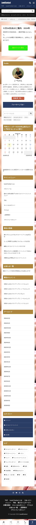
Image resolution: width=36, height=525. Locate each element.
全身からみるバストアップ (11, 284)
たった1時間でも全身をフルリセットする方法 (17, 241)
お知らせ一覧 (13, 507)
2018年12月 (7, 386)
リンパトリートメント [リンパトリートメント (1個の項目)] (20, 457)
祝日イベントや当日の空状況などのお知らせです (16, 271)
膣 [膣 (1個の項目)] (25, 475)
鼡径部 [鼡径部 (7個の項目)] (7, 479)
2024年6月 (7, 342)
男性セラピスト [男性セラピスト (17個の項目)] (19, 470)
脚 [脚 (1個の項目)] (19, 475)
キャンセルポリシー (9, 205)
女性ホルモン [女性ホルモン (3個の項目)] (16, 466)
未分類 (7, 435)
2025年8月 (7, 333)
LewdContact (6, 3)
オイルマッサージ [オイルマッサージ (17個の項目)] (11, 449)
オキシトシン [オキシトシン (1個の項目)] (23, 449)
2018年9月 (7, 400)
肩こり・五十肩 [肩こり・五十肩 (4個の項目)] (10, 475)
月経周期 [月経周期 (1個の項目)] (8, 470)
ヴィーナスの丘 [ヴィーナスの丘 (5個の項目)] (24, 462)
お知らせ (12, 19)
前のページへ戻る (18, 47)
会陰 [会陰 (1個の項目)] (7, 466)
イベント (8, 420)
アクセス (6, 210)
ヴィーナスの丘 (31, 15)
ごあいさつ (21, 6)
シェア (10, 522)
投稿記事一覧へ (17, 98)
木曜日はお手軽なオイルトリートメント (15, 258)
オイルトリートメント (12, 425)
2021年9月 (7, 357)
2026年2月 (7, 323)
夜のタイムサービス (24, 502)
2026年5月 (29, 155)
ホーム (3, 522)
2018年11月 (7, 391)
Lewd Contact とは (11, 6)
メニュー (29, 6)
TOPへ (32, 522)
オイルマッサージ (16, 15)
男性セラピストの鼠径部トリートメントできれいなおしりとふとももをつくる (17, 252)
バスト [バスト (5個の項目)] (22, 453)
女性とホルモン (10, 430)
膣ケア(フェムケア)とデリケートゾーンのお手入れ (17, 235)
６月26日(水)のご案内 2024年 (26, 19)
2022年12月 (7, 347)
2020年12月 (7, 366)
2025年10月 (7, 328)
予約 (5, 200)
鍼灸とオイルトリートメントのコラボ (14, 246)
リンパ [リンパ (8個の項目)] (7, 457)
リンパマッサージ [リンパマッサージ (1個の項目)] (11, 462)
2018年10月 (7, 396)
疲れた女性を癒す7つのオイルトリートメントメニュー (17, 194)
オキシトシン (17, 119)
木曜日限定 (6, 505)
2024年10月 (7, 337)
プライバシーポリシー (10, 219)
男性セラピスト (5, 15)
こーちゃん (24, 289)
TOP (2, 6)
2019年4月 (7, 381)
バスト (24, 15)
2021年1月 (7, 362)
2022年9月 (7, 352)
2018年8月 (7, 405)
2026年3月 (7, 318)
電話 (25, 522)
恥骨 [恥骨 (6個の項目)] (25, 466)
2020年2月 (7, 371)
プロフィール (7, 189)
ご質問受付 (7, 215)
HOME (5, 19)
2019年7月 (7, 376)
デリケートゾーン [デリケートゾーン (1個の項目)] (11, 453)
